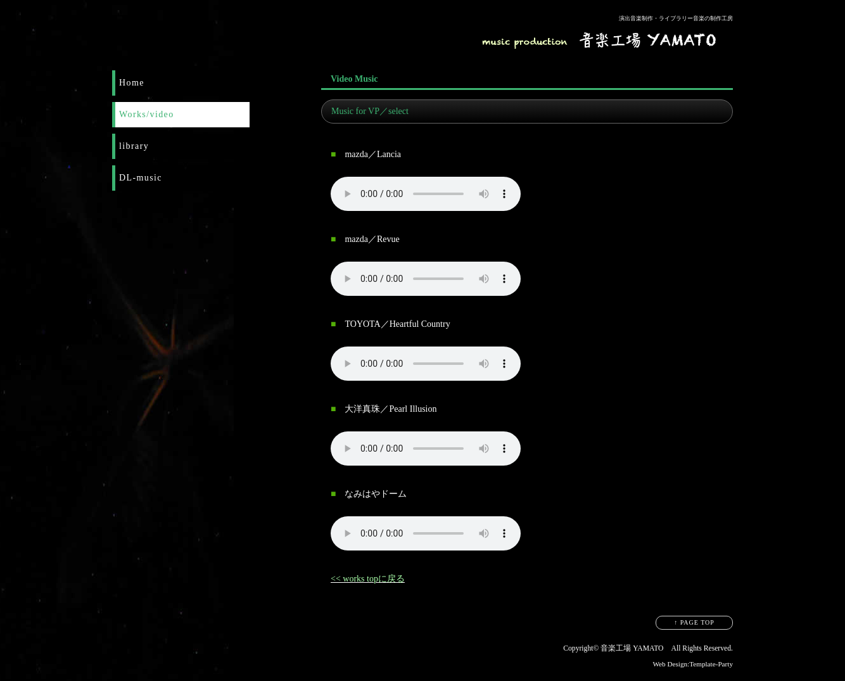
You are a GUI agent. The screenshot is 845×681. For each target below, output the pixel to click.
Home (131, 82)
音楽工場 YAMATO (631, 648)
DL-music (140, 177)
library (134, 146)
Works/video (146, 114)
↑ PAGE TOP (694, 622)
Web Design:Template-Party (692, 664)
